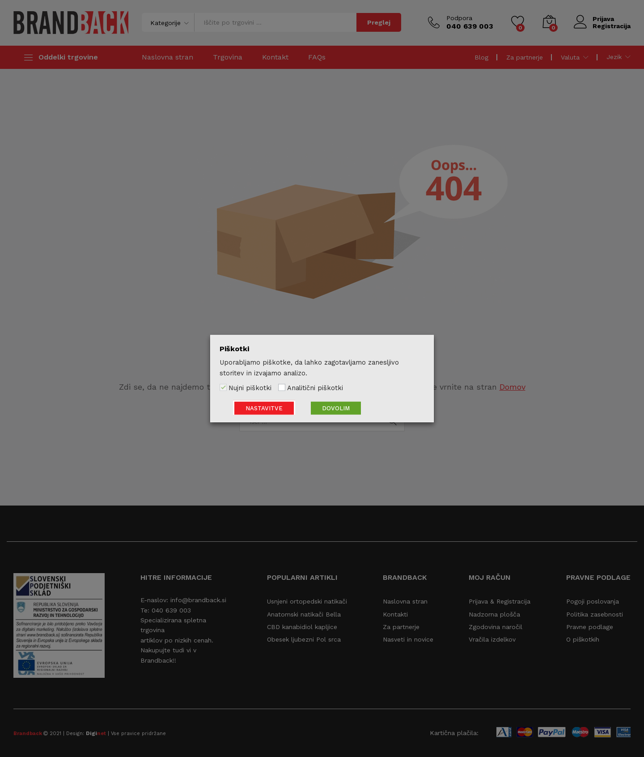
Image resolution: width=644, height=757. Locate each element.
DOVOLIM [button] (336, 407)
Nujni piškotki (250, 388)
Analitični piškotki (315, 388)
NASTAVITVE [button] (264, 407)
